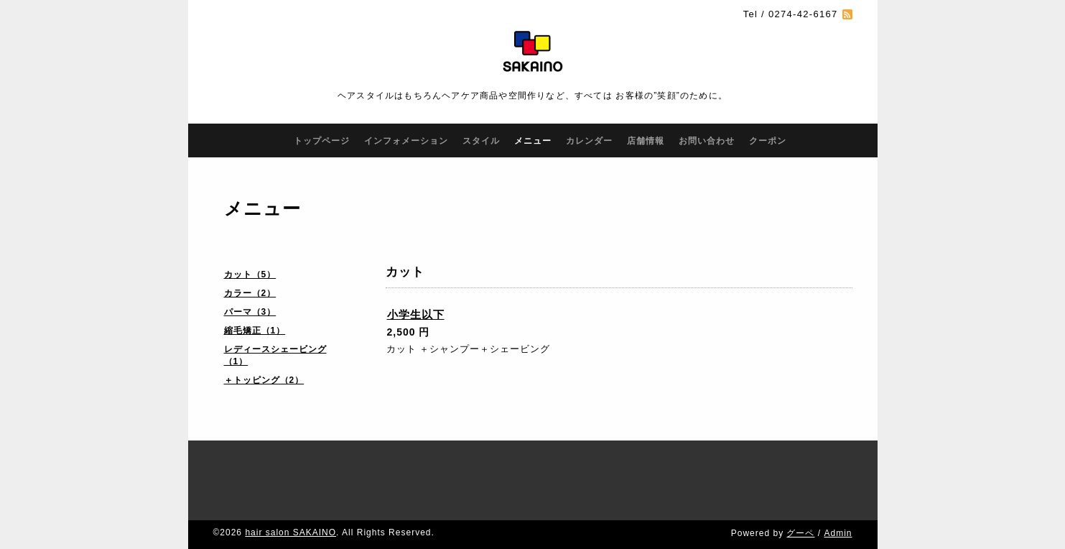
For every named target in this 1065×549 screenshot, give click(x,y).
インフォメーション (406, 141)
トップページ (322, 141)
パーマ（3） (250, 312)
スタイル (481, 141)
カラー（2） (250, 293)
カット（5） (250, 274)
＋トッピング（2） (264, 380)
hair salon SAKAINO (290, 532)
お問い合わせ (707, 141)
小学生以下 (416, 314)
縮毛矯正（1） (255, 331)
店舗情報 (645, 141)
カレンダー (589, 141)
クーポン (767, 141)
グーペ (800, 533)
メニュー (533, 141)
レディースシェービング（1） (275, 355)
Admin (838, 533)
